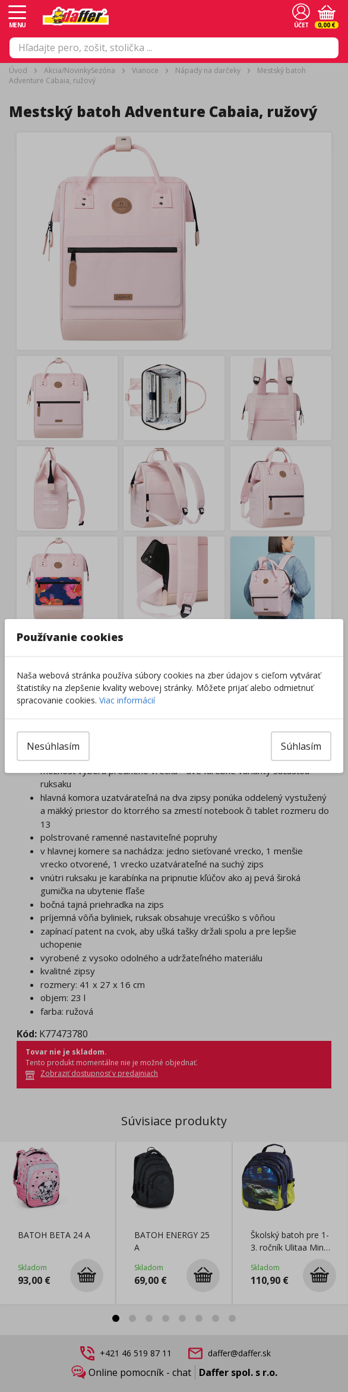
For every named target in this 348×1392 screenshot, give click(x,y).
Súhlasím (301, 746)
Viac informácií (127, 700)
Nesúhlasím (53, 746)
